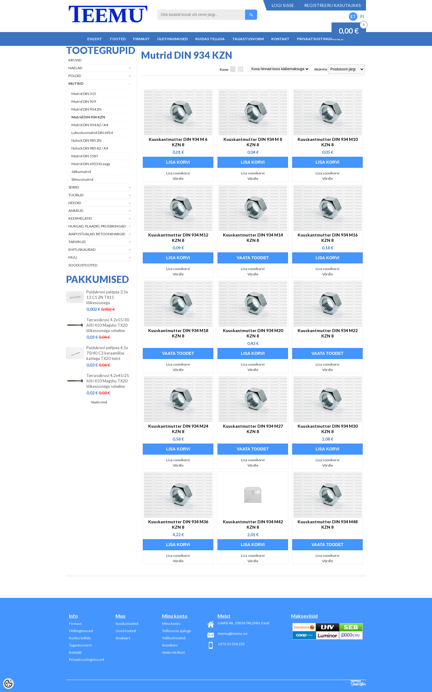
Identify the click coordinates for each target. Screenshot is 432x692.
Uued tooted (126, 630)
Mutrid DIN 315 (83, 93)
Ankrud (75, 210)
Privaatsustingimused (320, 39)
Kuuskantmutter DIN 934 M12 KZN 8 (178, 237)
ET (353, 16)
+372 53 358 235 (231, 644)
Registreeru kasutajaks (332, 5)
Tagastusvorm (248, 39)
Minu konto (171, 623)
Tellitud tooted (173, 638)
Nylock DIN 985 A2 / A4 (89, 148)
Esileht (94, 39)
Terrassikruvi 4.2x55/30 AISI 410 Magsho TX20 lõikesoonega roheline (107, 325)
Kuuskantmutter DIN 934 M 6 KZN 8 (178, 142)
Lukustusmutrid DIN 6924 (92, 132)
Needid (74, 202)
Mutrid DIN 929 (83, 101)
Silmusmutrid (82, 179)
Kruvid (74, 60)
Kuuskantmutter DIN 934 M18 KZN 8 (178, 333)
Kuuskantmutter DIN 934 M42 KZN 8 (253, 524)
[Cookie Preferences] (8, 683)
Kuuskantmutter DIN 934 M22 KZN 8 (328, 333)
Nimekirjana (233, 69)
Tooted (118, 39)
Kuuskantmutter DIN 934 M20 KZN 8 (253, 333)
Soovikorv (170, 645)
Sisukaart (123, 638)
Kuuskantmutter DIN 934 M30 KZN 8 (328, 428)
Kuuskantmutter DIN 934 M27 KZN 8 (253, 428)
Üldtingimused (172, 39)
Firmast (141, 39)
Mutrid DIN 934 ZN (86, 109)
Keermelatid (80, 218)
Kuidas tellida (210, 39)
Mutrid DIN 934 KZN (88, 117)
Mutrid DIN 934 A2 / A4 (89, 125)
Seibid (73, 187)
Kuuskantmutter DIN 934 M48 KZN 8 (328, 524)
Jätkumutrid (81, 171)
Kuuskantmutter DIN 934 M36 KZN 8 (178, 524)
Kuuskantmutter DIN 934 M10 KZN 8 (328, 142)
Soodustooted (82, 265)
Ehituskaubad (81, 249)
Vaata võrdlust (173, 652)
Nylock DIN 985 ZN (86, 140)
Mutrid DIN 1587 (84, 156)
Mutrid (75, 83)
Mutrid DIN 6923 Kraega (90, 164)
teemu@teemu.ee (233, 633)
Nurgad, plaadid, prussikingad (97, 226)
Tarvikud (77, 241)
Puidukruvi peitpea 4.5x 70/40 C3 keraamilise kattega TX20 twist (107, 353)
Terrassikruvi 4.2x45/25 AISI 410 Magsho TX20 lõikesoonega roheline (107, 381)
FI (362, 16)
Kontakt (280, 39)
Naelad (75, 68)
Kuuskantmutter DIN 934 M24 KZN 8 (178, 428)
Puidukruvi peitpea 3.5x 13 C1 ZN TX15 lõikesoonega (107, 297)
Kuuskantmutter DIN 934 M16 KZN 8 (328, 237)
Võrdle (178, 178)
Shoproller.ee (358, 683)
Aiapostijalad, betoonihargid (96, 234)
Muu (72, 257)
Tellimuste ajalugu (176, 630)
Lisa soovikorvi (178, 173)
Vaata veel (99, 402)
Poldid (74, 75)
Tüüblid (75, 195)
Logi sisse (283, 5)
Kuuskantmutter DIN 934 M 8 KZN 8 (253, 142)
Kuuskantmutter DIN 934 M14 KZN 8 (253, 237)
